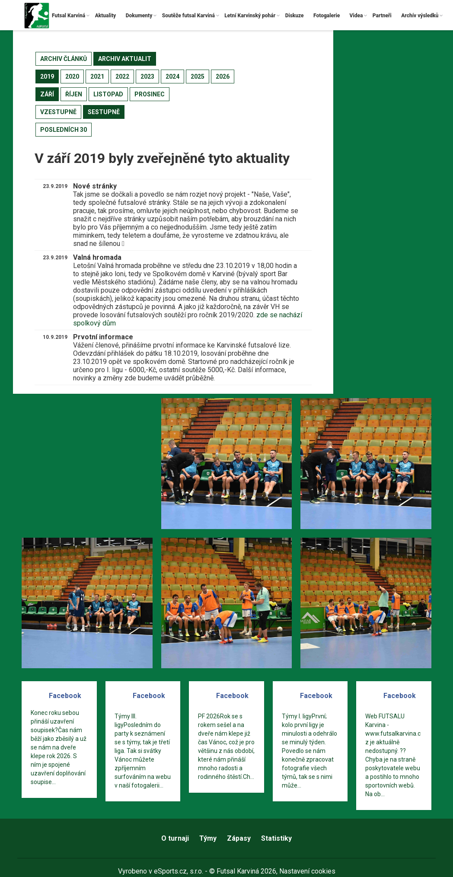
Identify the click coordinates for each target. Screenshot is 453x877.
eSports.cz (170, 871)
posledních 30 (63, 129)
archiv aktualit (124, 58)
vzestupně (58, 111)
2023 (147, 76)
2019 (47, 76)
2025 (197, 76)
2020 (72, 76)
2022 (122, 76)
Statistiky (276, 838)
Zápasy (239, 838)
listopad (108, 94)
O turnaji (175, 838)
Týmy (208, 838)
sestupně (104, 111)
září (47, 94)
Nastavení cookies (307, 871)
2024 (172, 76)
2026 (223, 76)
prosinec (149, 94)
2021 (97, 76)
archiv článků (63, 58)
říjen (73, 94)
